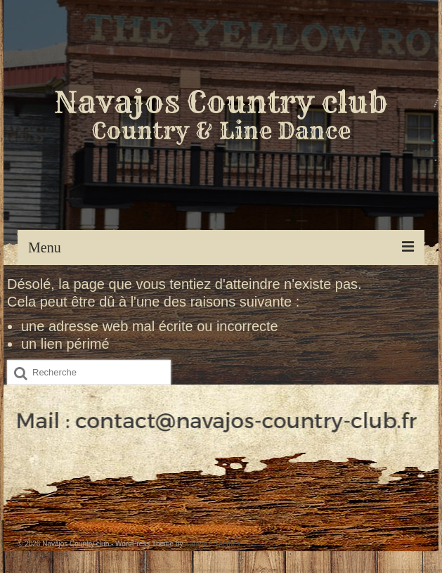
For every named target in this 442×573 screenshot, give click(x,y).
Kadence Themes (212, 544)
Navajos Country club (221, 102)
